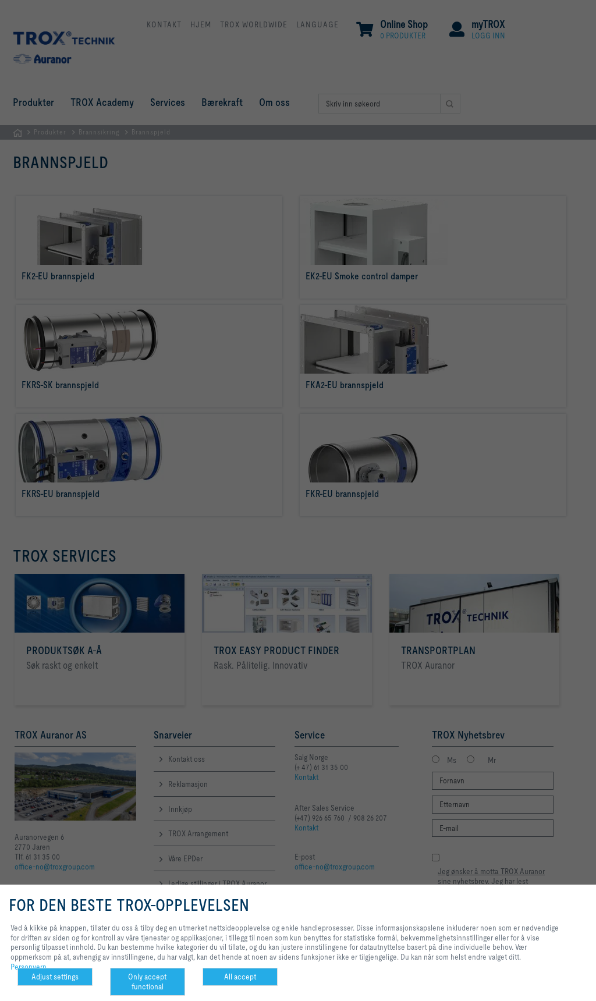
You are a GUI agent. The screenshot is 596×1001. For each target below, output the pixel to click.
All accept (240, 976)
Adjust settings (55, 976)
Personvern (28, 966)
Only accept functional (147, 981)
